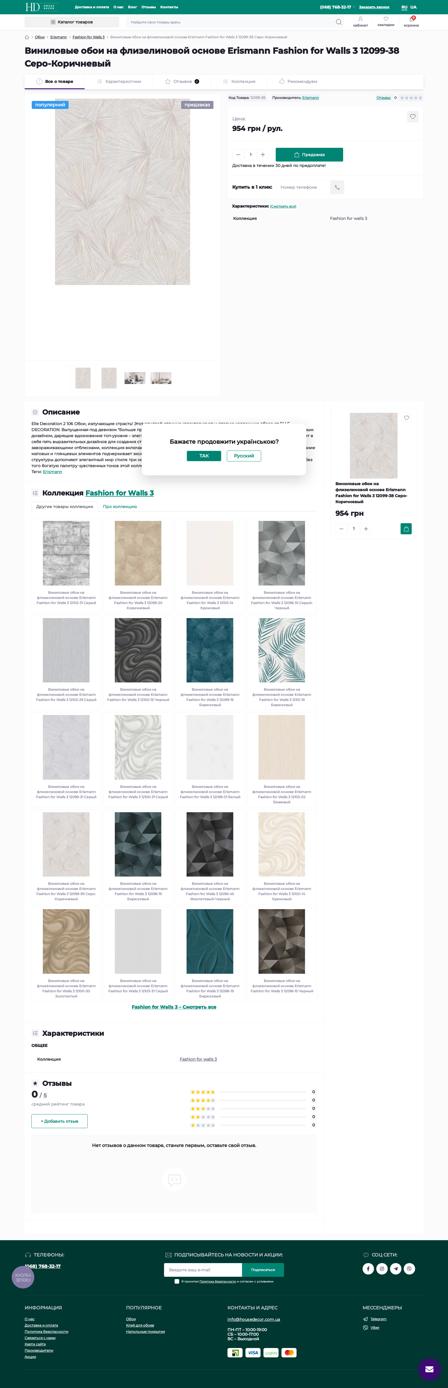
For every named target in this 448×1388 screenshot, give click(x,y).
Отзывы (148, 7)
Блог (132, 7)
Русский (244, 456)
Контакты (169, 7)
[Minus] (238, 155)
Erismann (310, 97)
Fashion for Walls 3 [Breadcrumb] (89, 37)
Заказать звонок (374, 7)
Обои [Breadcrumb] (40, 37)
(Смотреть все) (283, 206)
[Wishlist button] (413, 116)
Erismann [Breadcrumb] (58, 37)
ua (413, 7)
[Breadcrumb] (27, 37)
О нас (118, 7)
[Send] (337, 187)
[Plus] (263, 155)
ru (404, 7)
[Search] (339, 22)
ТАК (204, 456)
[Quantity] (250, 155)
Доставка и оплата (92, 7)
